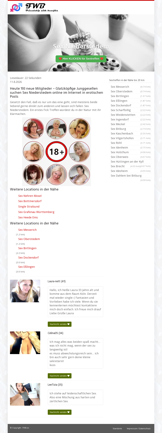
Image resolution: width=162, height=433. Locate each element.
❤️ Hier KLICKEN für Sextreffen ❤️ (81, 58)
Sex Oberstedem (29, 239)
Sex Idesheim (131, 171)
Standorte (117, 428)
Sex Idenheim (131, 147)
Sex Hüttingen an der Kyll (131, 162)
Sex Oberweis (131, 157)
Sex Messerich (27, 230)
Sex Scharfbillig (131, 110)
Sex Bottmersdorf (30, 201)
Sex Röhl (131, 143)
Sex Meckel (131, 124)
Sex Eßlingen (26, 266)
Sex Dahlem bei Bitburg (131, 176)
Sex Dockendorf (28, 257)
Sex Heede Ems (28, 217)
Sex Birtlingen (27, 248)
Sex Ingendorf (131, 119)
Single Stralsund (28, 206)
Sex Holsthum (131, 152)
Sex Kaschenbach (131, 133)
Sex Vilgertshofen (131, 138)
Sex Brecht (125, 166)
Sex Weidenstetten (131, 114)
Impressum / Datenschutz (139, 428)
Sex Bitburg (131, 128)
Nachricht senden (60, 324)
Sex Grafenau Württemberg (36, 212)
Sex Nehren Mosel (30, 196)
